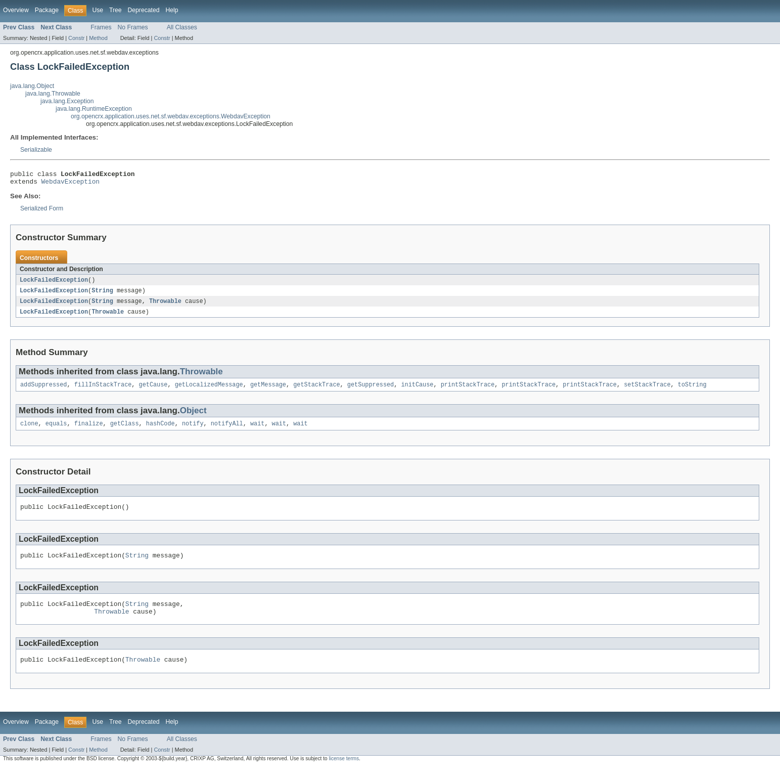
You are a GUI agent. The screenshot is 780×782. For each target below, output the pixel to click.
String (102, 294)
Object (193, 416)
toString (692, 390)
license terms (344, 773)
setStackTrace (647, 390)
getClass (124, 430)
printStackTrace (468, 390)
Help (171, 10)
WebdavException (70, 184)
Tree (115, 10)
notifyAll (227, 430)
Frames (100, 27)
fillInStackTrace (103, 390)
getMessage (268, 390)
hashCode (160, 430)
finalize (88, 430)
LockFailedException (54, 283)
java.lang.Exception (67, 101)
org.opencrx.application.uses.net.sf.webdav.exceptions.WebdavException (170, 116)
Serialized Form (41, 211)
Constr (76, 38)
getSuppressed (370, 390)
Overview (16, 10)
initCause (417, 390)
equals (56, 430)
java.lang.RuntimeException (94, 108)
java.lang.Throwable (52, 93)
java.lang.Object (32, 86)
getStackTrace (316, 390)
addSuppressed (43, 390)
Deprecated (144, 10)
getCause (153, 390)
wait (257, 430)
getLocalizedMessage (209, 390)
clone (29, 430)
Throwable (165, 305)
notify (193, 430)
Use (97, 10)
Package (47, 10)
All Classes (182, 27)
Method (98, 38)
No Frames (133, 27)
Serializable (36, 149)
